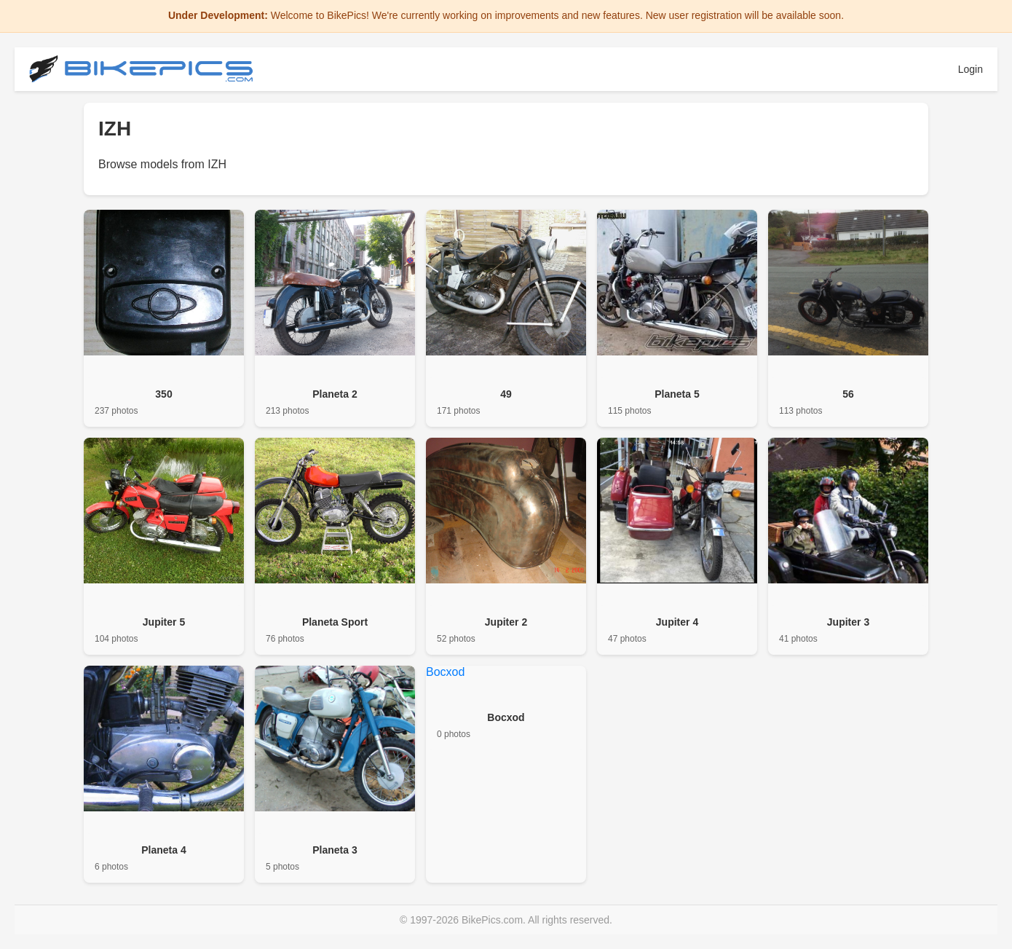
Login (970, 69)
